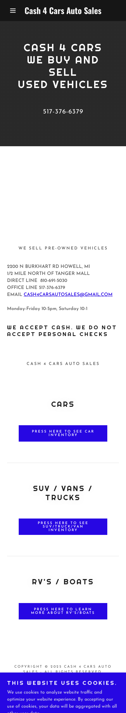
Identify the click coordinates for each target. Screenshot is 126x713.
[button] (9, 10)
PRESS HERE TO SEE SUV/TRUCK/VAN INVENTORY (63, 526)
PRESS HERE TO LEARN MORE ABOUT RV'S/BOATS (63, 611)
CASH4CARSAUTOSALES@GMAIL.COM (68, 294)
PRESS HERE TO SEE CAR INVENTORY (63, 433)
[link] (63, 11)
